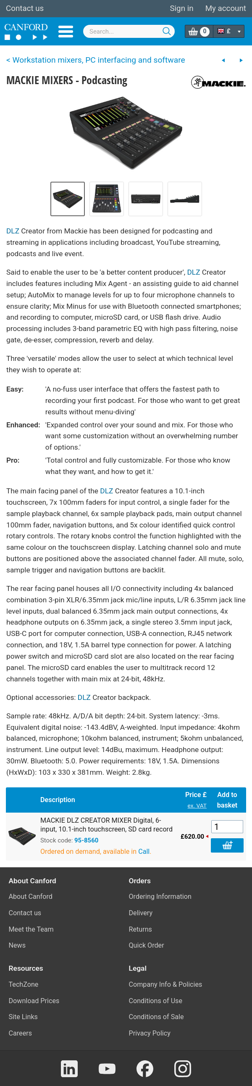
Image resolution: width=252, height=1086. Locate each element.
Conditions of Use (156, 1001)
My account (225, 8)
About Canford (30, 897)
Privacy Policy (150, 1033)
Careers (20, 1033)
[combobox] (129, 31)
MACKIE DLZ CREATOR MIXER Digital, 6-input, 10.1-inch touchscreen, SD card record (106, 824)
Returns (140, 929)
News (17, 945)
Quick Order (146, 945)
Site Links (23, 1017)
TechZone (24, 984)
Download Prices (34, 1001)
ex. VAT (197, 805)
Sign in (181, 8)
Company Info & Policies (165, 984)
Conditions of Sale (156, 1017)
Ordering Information (160, 897)
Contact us (25, 8)
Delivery (141, 913)
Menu (65, 31)
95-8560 (86, 840)
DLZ (12, 231)
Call (144, 852)
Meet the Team (31, 929)
